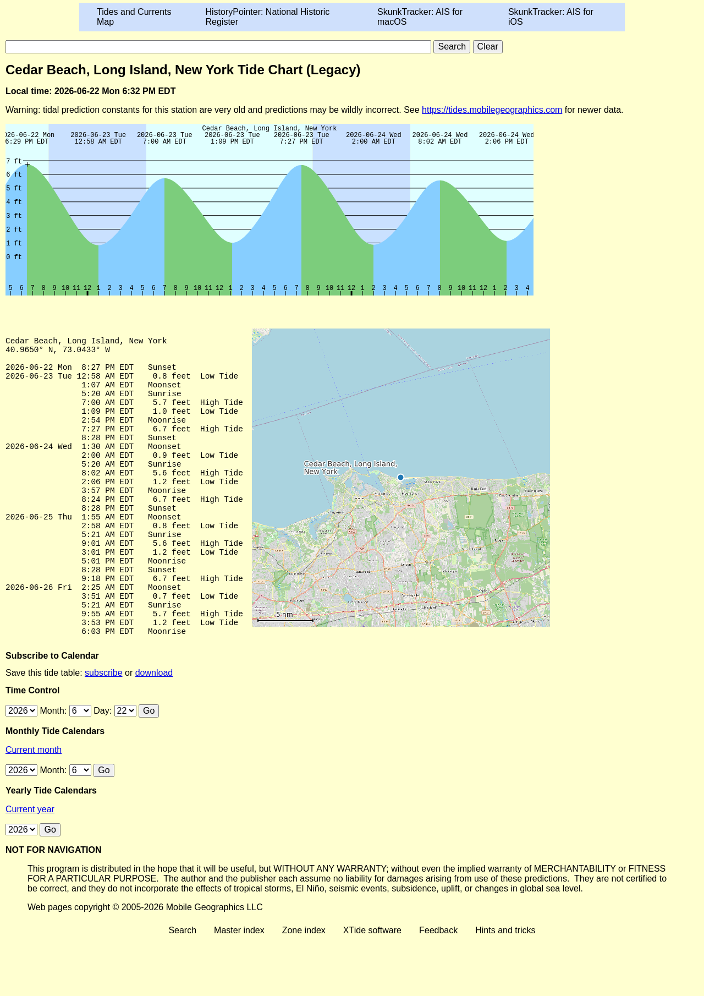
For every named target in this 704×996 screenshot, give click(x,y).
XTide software (372, 986)
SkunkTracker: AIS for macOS (420, 16)
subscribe (103, 729)
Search (182, 986)
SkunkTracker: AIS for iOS (550, 16)
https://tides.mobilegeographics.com (492, 109)
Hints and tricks (505, 986)
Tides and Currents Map (134, 16)
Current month (34, 806)
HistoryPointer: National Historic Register (268, 16)
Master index (239, 986)
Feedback (438, 986)
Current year (30, 865)
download (154, 729)
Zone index (304, 986)
